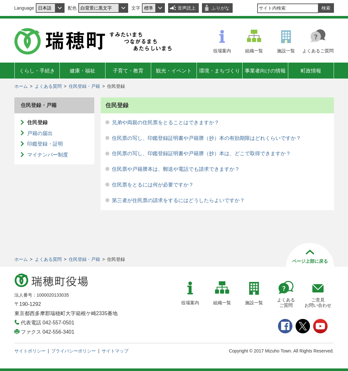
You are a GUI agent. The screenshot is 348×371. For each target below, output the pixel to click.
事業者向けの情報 (265, 70)
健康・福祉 (82, 70)
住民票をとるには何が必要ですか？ (153, 184)
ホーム (21, 86)
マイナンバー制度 (47, 154)
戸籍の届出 (40, 133)
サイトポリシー (30, 350)
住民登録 (37, 122)
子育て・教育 (128, 70)
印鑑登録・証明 (45, 144)
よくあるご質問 (318, 50)
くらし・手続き (37, 70)
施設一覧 (286, 50)
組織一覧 (254, 50)
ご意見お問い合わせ (318, 302)
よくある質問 (48, 86)
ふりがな (220, 8)
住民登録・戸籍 (84, 86)
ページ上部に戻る (310, 261)
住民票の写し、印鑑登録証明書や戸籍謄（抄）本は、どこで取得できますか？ (201, 153)
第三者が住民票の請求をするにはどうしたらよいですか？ (178, 200)
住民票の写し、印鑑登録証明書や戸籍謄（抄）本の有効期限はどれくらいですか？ (206, 138)
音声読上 (187, 8)
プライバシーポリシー (73, 350)
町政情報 (311, 70)
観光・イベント (174, 70)
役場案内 (222, 50)
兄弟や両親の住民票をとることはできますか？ (165, 122)
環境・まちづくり (219, 70)
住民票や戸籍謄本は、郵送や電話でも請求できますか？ (176, 169)
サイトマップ (115, 350)
